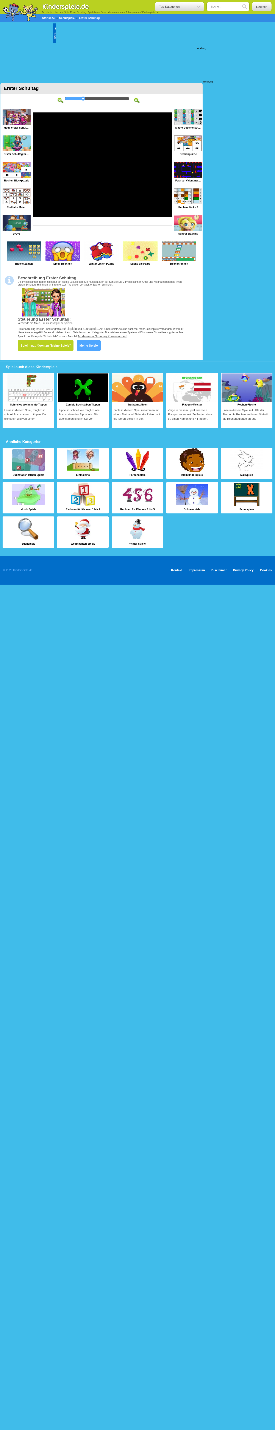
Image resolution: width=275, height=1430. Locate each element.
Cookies (266, 570)
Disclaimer (219, 570)
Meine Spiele (89, 345)
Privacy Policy (243, 570)
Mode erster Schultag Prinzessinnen (102, 336)
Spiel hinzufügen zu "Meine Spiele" (45, 345)
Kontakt (176, 570)
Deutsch (261, 7)
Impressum (197, 570)
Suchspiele (90, 328)
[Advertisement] (136, 50)
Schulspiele (69, 328)
